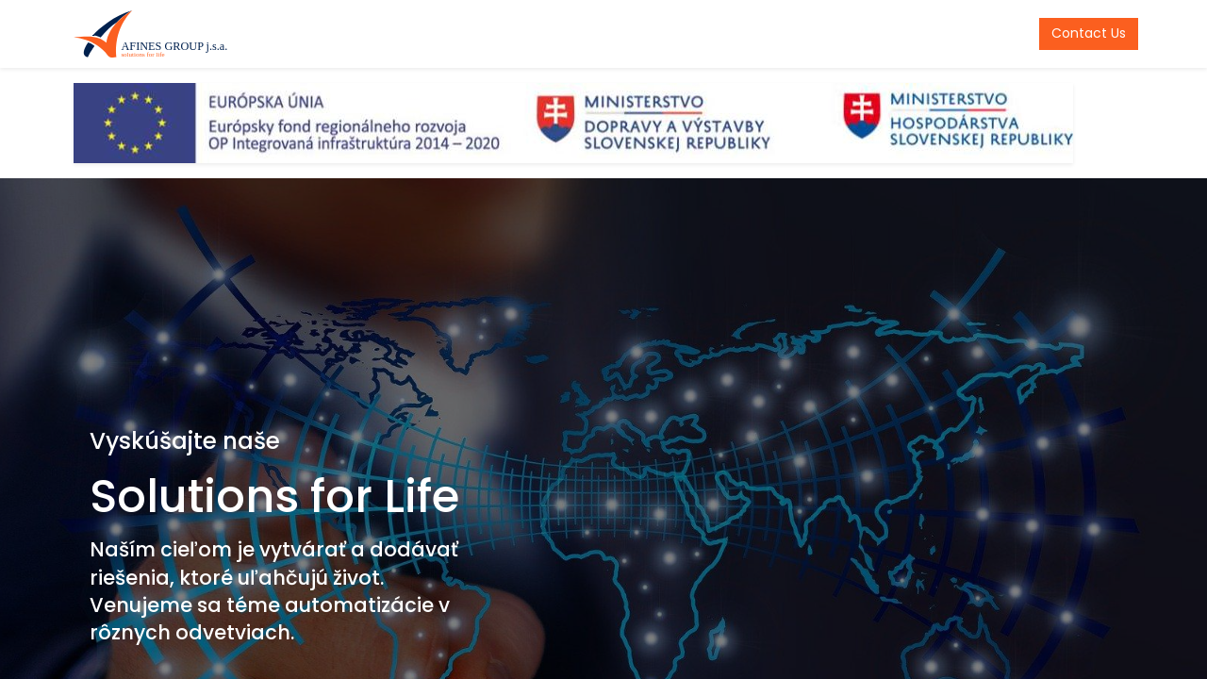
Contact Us (1084, 33)
